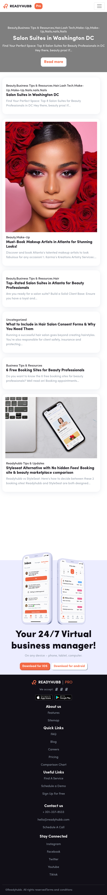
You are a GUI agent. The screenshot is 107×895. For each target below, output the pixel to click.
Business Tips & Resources (36, 28)
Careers (53, 749)
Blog (53, 742)
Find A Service (53, 778)
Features (54, 713)
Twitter (53, 859)
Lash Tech (68, 28)
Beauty (12, 28)
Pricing (53, 757)
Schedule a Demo (53, 786)
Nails (48, 31)
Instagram (53, 844)
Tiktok (53, 874)
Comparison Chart (53, 764)
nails (56, 31)
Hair (57, 28)
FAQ (53, 734)
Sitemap (53, 720)
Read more (53, 62)
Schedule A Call (53, 827)
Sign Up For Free (53, 793)
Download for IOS (34, 666)
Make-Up (82, 28)
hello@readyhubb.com (53, 819)
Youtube (53, 867)
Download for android (69, 666)
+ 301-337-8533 (53, 812)
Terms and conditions (59, 890)
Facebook (53, 851)
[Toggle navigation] (99, 6)
